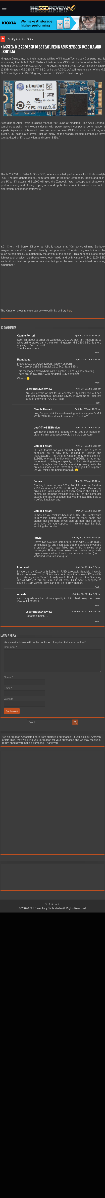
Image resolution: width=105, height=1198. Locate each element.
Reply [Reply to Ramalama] (97, 383)
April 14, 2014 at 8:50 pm (88, 445)
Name (8, 677)
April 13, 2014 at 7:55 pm (88, 389)
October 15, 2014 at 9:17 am (86, 611)
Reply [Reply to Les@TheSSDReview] (97, 403)
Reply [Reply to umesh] (97, 605)
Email (8, 688)
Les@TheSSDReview (38, 389)
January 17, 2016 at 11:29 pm (86, 537)
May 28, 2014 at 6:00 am (88, 511)
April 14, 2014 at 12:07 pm (88, 409)
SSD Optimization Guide (20, 39)
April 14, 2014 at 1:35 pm (88, 427)
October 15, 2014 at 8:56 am (86, 594)
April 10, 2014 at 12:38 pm (88, 335)
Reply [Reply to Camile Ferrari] (97, 352)
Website (8, 699)
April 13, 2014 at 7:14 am (88, 359)
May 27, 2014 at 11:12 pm (88, 481)
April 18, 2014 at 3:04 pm (88, 567)
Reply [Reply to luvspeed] (97, 587)
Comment (10, 647)
